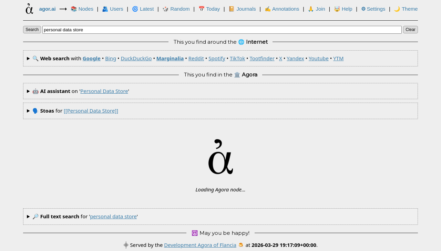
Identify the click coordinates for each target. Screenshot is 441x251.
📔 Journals (242, 9)
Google (92, 58)
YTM (338, 58)
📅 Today (209, 9)
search (32, 29)
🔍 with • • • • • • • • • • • (188, 58)
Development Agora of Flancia (200, 244)
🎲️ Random (175, 9)
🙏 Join (316, 9)
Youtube (319, 58)
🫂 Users (112, 9)
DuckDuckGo (136, 58)
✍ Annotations (282, 9)
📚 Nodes (82, 9)
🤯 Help (343, 9)
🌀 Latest (143, 9)
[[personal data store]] (91, 110)
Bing (110, 58)
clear (411, 29)
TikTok (237, 58)
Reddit (196, 58)
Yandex (295, 58)
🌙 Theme (406, 9)
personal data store (104, 90)
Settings (373, 9)
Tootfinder (261, 58)
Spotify (216, 58)
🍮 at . (278, 244)
